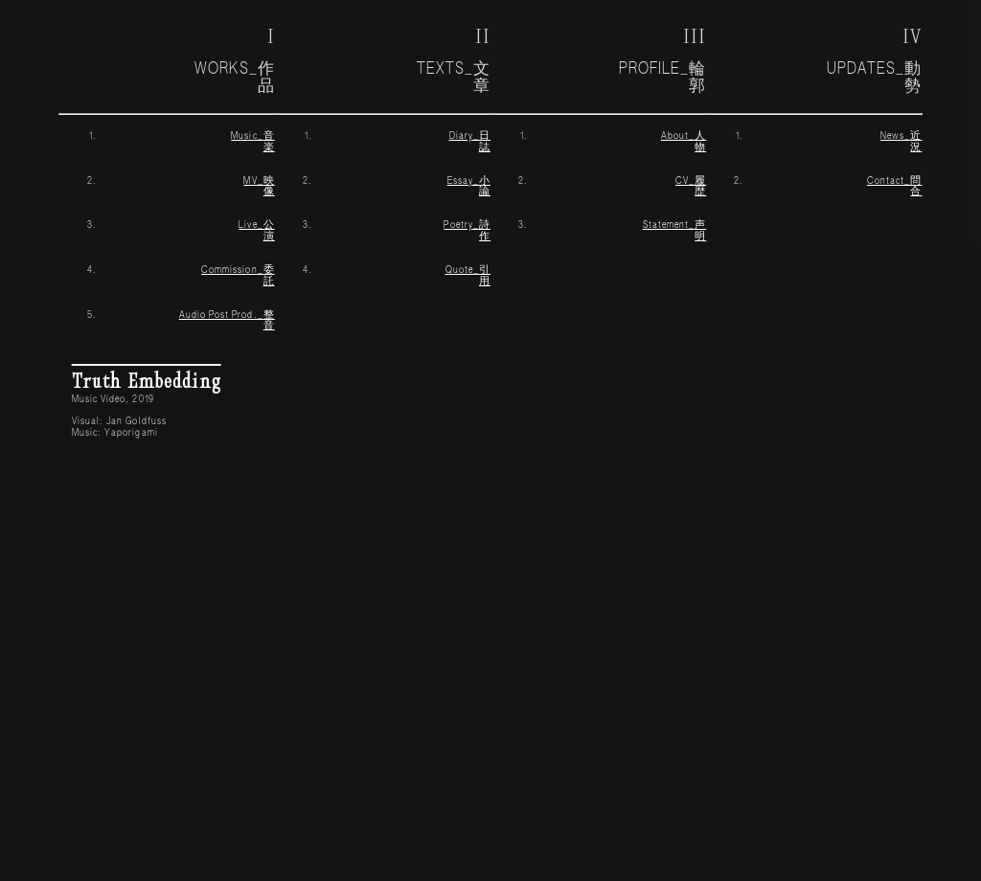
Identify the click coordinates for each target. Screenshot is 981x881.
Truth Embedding (146, 380)
